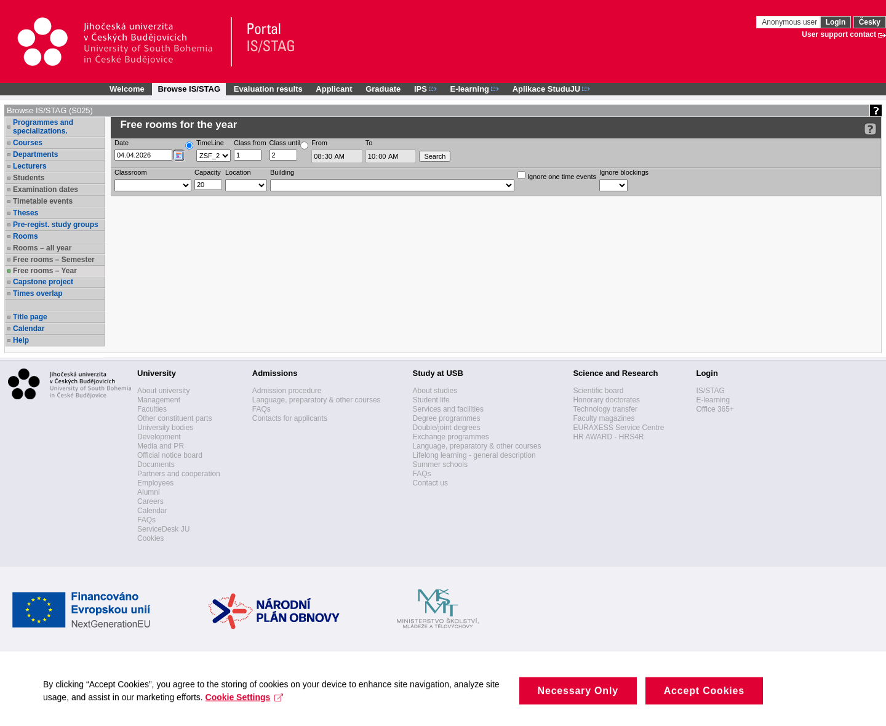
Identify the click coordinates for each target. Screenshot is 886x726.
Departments (35, 154)
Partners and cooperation (178, 473)
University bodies (165, 427)
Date (121, 142)
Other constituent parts (174, 418)
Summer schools (440, 464)
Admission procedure (287, 390)
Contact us (430, 483)
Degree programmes (447, 418)
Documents (156, 464)
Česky (869, 22)
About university (163, 390)
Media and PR (160, 446)
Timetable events (43, 201)
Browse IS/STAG (189, 89)
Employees (155, 483)
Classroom (130, 172)
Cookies (150, 538)
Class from (250, 142)
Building (282, 172)
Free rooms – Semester (54, 259)
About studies (435, 390)
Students (28, 178)
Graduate (383, 89)
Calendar (28, 328)
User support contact (839, 34)
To (369, 142)
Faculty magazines (603, 418)
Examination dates (45, 189)
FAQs (146, 520)
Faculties (152, 409)
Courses (27, 142)
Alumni (148, 492)
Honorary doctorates (606, 400)
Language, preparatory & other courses (316, 400)
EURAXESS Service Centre (618, 427)
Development (159, 437)
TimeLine (210, 142)
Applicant (334, 89)
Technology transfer (605, 409)
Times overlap (37, 293)
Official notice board (169, 455)
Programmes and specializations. (43, 126)
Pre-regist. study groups (55, 224)
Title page (30, 317)
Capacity (207, 172)
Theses (25, 213)
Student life (431, 400)
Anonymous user (790, 22)
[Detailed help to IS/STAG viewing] (870, 128)
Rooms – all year (42, 248)
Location (238, 172)
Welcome (127, 89)
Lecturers (30, 166)
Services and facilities (448, 409)
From (319, 142)
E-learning (713, 400)
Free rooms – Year (45, 270)
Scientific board (598, 390)
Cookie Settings (245, 704)
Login (836, 22)
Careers (150, 501)
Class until (285, 142)
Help (21, 340)
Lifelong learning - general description (474, 455)
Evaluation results (268, 89)
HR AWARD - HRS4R (608, 437)
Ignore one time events (556, 175)
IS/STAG (710, 390)
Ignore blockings (624, 172)
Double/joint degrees (447, 427)
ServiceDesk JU (163, 529)
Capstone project (43, 281)
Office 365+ (715, 409)
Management (158, 400)
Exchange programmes (451, 437)
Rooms (25, 236)
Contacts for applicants (289, 418)
